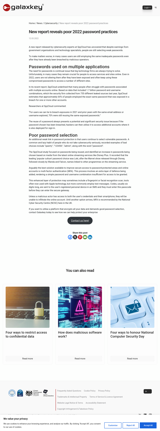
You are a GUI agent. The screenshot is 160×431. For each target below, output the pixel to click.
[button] (155, 7)
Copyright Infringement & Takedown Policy (75, 409)
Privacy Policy (104, 391)
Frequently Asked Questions (69, 391)
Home (32, 23)
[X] (75, 237)
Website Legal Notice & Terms (70, 403)
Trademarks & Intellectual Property (72, 397)
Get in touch (147, 391)
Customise (112, 425)
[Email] (85, 237)
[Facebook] (70, 237)
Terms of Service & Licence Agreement (106, 397)
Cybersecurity (51, 23)
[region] (80, 423)
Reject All (131, 425)
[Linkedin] (90, 237)
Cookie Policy (89, 391)
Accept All (148, 425)
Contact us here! (80, 220)
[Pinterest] (80, 237)
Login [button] (146, 7)
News (39, 23)
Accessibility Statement (96, 403)
